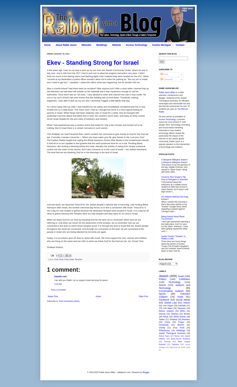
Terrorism (78, 259)
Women (180, 325)
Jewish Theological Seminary (172, 333)
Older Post (143, 296)
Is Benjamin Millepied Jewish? (174, 160)
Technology (175, 282)
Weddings (101, 45)
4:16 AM (58, 284)
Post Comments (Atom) (69, 301)
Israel (71, 259)
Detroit (162, 285)
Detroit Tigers (164, 336)
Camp (167, 322)
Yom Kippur (168, 305)
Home (47, 45)
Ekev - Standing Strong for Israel (93, 62)
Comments (167, 79)
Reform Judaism (166, 311)
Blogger (146, 372)
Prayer (181, 322)
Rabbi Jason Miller (167, 92)
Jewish (164, 276)
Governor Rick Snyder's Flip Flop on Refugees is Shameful (174, 178)
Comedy (167, 342)
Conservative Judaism (171, 291)
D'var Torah (59, 259)
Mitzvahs (86, 45)
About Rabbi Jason (66, 45)
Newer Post (53, 296)
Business (186, 319)
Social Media (183, 299)
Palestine (175, 344)
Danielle (58, 276)
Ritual (165, 317)
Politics (162, 279)
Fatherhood (173, 347)
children (186, 303)
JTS (160, 308)
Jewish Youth (185, 347)
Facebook (164, 299)
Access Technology (136, 45)
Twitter (162, 319)
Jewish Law (170, 302)
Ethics (182, 311)
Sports (162, 293)
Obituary (174, 314)
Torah (180, 296)
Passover (182, 308)
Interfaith (182, 305)
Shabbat (173, 319)
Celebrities (184, 279)
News (170, 308)
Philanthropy (164, 330)
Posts (164, 74)
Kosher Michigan (161, 45)
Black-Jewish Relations (180, 339)
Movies (187, 314)
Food (67, 259)
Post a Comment (58, 290)
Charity (162, 328)
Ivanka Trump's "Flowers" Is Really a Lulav (173, 237)
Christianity (164, 325)
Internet (162, 314)
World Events (180, 317)
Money (177, 336)
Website (116, 45)
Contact (180, 45)
